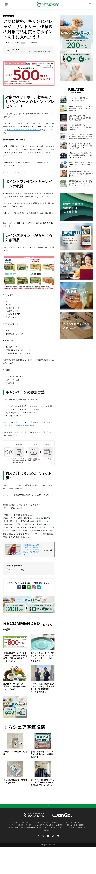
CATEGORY (25, 822)
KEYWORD (75, 822)
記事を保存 (33, 42)
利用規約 (81, 825)
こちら (23, 172)
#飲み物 (21, 570)
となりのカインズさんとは (44, 825)
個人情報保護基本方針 (33, 828)
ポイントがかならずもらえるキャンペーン (23, 130)
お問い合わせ (70, 825)
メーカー (16, 43)
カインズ (15, 49)
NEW (16, 822)
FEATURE (45, 822)
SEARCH (90, 4)
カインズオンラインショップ (55, 828)
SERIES (36, 822)
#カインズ (11, 570)
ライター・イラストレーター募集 (20, 825)
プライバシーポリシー (15, 828)
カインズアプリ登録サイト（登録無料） (19, 425)
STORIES (55, 822)
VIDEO (64, 822)
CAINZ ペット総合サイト (76, 828)
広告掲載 (59, 825)
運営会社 (46, 830)
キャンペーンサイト (38, 406)
